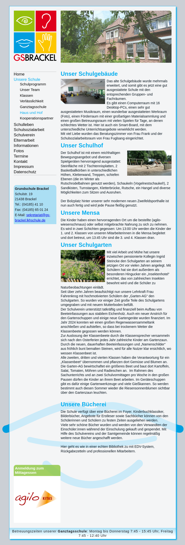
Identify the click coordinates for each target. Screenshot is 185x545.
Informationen (26, 145)
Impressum (24, 166)
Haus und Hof (31, 112)
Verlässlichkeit (31, 101)
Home (19, 74)
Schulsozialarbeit (29, 129)
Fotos (19, 151)
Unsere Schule (27, 79)
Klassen (26, 95)
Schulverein (24, 135)
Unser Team (30, 90)
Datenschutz (25, 172)
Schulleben (24, 124)
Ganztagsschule (33, 107)
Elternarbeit (24, 140)
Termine (21, 156)
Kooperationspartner (36, 118)
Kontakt (20, 161)
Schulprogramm (33, 84)
